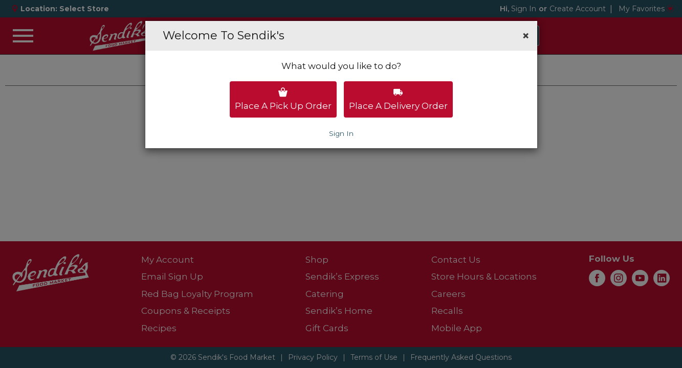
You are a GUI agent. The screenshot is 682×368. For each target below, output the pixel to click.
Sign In (341, 133)
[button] (526, 36)
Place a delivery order (398, 99)
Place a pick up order (283, 99)
